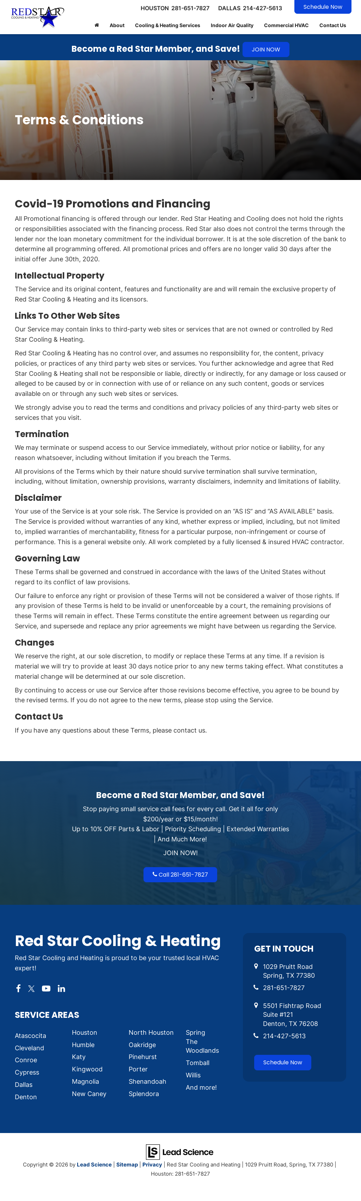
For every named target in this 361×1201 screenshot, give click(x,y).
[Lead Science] (179, 1151)
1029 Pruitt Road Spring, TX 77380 (289, 971)
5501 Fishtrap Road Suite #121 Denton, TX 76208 (292, 1014)
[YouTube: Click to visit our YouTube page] (46, 988)
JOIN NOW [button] (266, 49)
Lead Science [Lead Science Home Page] (94, 1164)
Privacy (152, 1164)
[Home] (96, 25)
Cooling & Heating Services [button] (167, 25)
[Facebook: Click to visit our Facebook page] (18, 988)
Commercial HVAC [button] (286, 25)
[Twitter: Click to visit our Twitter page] (31, 988)
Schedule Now (323, 7)
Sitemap (127, 1164)
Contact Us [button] (332, 25)
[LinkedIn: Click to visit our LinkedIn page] (61, 988)
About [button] (117, 25)
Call (180, 875)
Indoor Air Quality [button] (232, 25)
